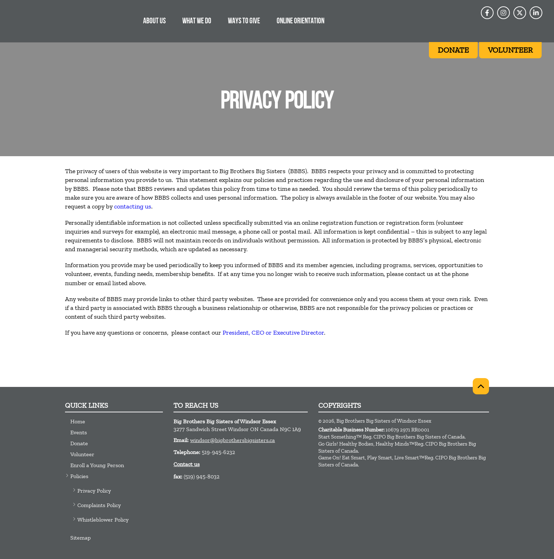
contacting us (132, 206)
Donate (79, 443)
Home (77, 421)
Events (78, 432)
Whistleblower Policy (103, 519)
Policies (79, 476)
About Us (154, 21)
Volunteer (82, 454)
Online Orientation (300, 21)
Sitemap (80, 537)
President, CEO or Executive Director (273, 332)
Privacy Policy (94, 490)
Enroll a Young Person (97, 465)
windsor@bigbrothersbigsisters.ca (232, 440)
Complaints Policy (99, 505)
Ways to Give (244, 21)
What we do (196, 21)
